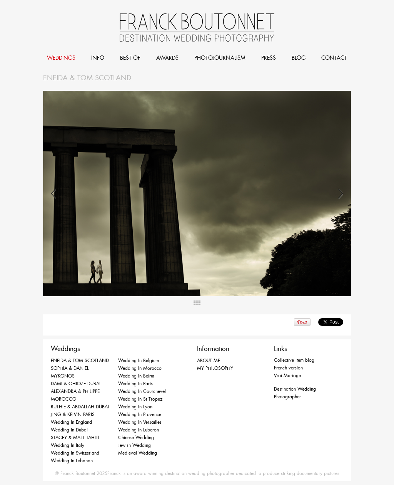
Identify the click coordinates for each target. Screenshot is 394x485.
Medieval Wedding (137, 453)
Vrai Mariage (287, 376)
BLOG (299, 57)
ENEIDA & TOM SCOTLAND (80, 360)
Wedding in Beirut (136, 376)
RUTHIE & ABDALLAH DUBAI (80, 407)
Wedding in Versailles (140, 422)
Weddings (65, 348)
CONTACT (334, 57)
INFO (97, 57)
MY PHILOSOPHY (215, 368)
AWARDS (167, 57)
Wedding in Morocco (140, 368)
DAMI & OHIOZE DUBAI (75, 384)
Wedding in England (71, 422)
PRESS (268, 57)
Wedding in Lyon (135, 407)
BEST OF (130, 57)
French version (288, 368)
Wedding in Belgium (138, 360)
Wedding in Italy (67, 445)
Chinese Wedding (136, 438)
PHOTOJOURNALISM (219, 57)
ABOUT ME (208, 360)
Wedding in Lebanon (72, 461)
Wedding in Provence (139, 414)
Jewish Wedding (134, 445)
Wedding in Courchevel (142, 391)
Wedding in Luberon (138, 430)
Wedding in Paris (135, 384)
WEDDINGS (61, 57)
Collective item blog (294, 360)
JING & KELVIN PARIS (73, 414)
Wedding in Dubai (69, 430)
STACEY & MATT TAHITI (75, 438)
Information (213, 348)
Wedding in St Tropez (140, 399)
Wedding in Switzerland (75, 453)
